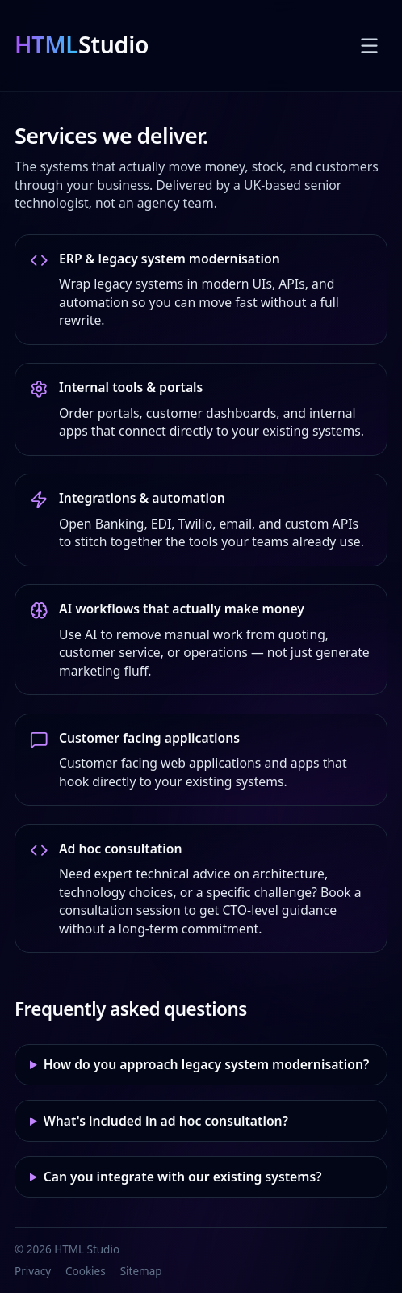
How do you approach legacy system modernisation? (207, 1064)
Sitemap (141, 1271)
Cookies (85, 1271)
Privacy (33, 1271)
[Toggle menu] (369, 45)
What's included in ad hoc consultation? (166, 1121)
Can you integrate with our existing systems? (183, 1177)
